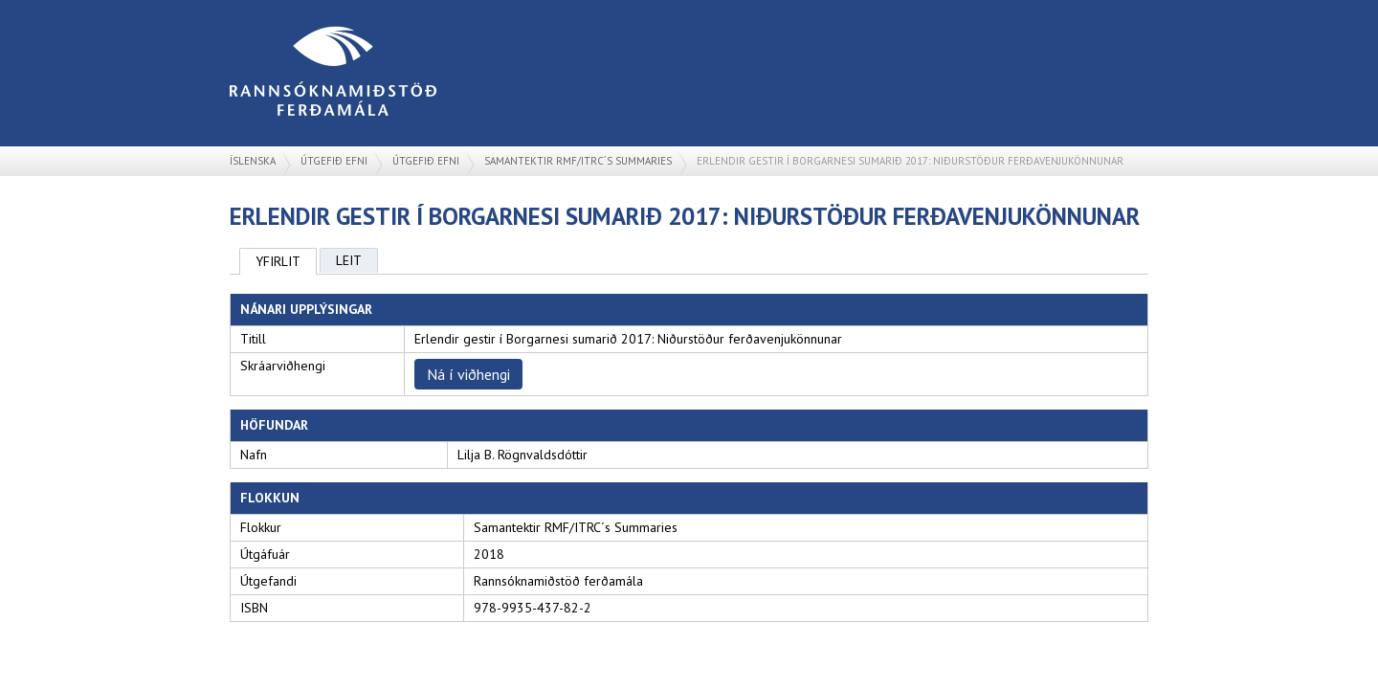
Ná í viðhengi (468, 374)
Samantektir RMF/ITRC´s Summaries (578, 160)
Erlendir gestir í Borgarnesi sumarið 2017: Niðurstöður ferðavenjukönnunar (910, 160)
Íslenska (253, 160)
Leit (349, 260)
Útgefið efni (333, 160)
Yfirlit (278, 261)
